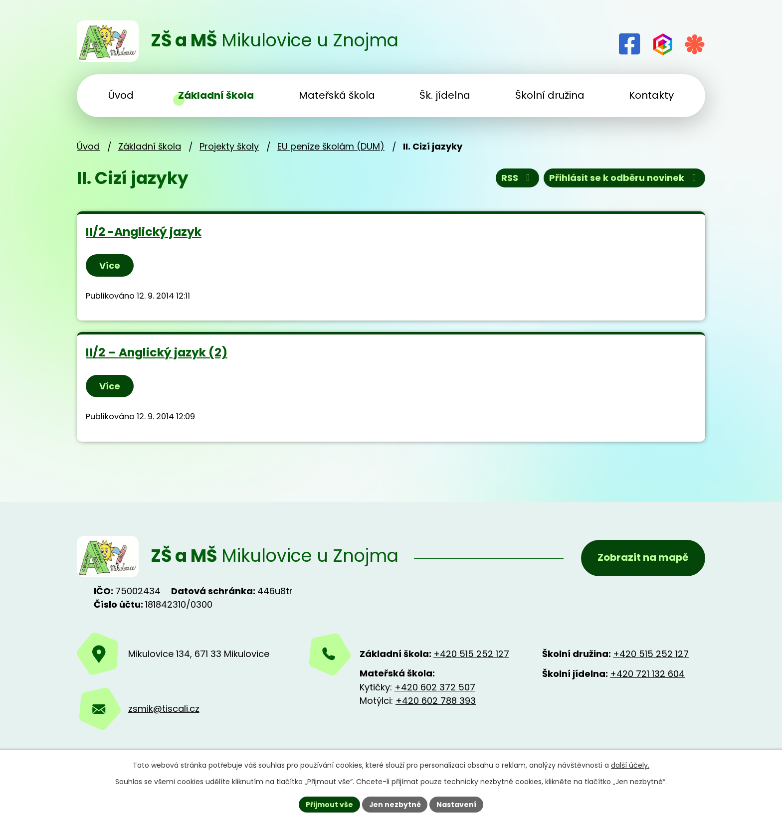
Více (109, 265)
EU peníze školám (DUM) (331, 146)
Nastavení (457, 804)
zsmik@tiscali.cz (163, 708)
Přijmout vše (329, 804)
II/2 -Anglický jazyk (143, 231)
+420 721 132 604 (647, 673)
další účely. (630, 765)
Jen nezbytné (395, 804)
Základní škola (149, 146)
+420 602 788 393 (435, 700)
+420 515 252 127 (471, 654)
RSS (517, 178)
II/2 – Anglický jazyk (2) (156, 352)
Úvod (88, 146)
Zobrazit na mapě (642, 558)
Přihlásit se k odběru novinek (624, 178)
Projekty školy (229, 146)
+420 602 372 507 (434, 687)
